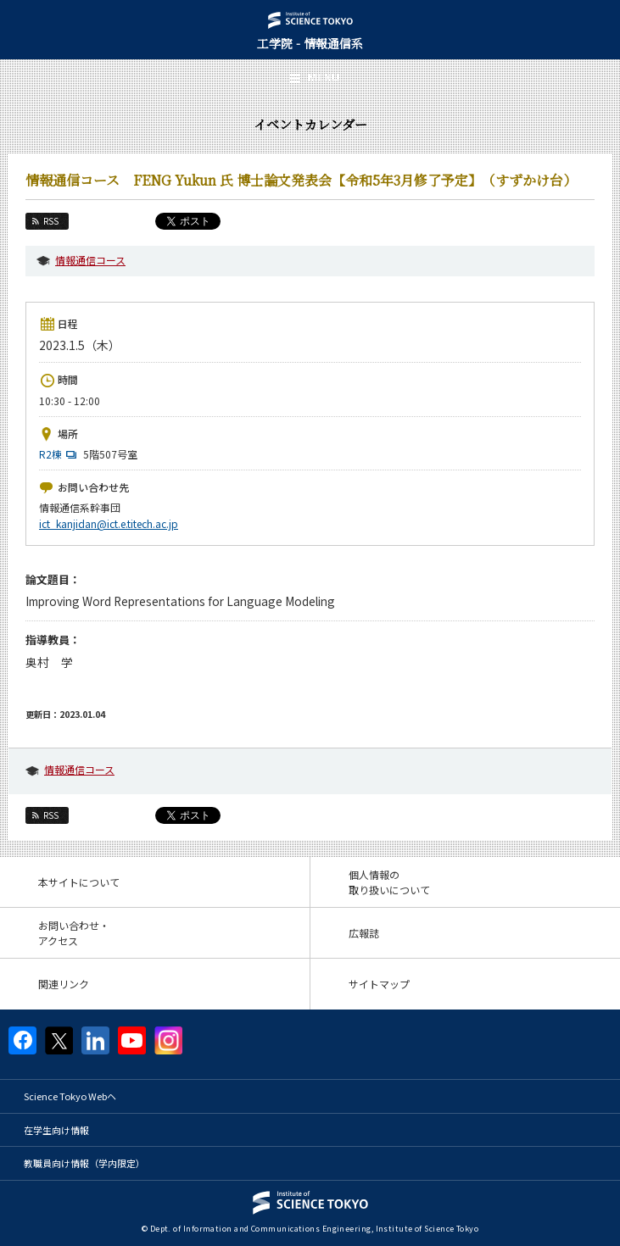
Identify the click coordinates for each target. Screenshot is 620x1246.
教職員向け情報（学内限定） (84, 1163)
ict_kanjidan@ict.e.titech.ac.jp (108, 523)
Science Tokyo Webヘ (70, 1096)
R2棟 (60, 454)
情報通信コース (90, 260)
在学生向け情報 (56, 1130)
